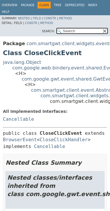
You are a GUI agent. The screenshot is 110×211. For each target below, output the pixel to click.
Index (92, 5)
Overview (9, 5)
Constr (50, 18)
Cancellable (18, 119)
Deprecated (74, 5)
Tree (58, 5)
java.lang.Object (22, 62)
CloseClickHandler (64, 139)
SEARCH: (48, 31)
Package (27, 5)
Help (5, 11)
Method (65, 18)
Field (37, 18)
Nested (24, 18)
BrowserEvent (20, 139)
